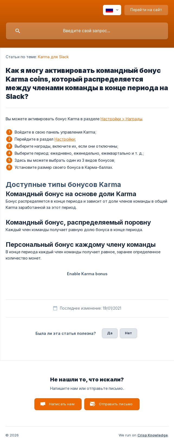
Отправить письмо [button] (116, 404)
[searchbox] (87, 30)
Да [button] (109, 333)
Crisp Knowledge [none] (152, 435)
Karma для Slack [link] (53, 56)
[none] (112, 10)
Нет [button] (128, 333)
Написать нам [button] (62, 404)
